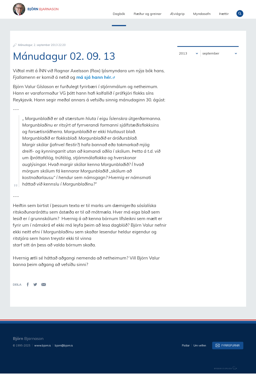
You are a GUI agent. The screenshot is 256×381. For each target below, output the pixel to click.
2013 (183, 61)
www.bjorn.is (42, 353)
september (210, 61)
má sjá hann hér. (94, 84)
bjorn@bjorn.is (64, 353)
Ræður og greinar (147, 14)
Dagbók (119, 14)
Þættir (224, 14)
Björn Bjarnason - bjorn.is (50, 13)
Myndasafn (202, 14)
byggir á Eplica (225, 375)
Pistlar (186, 353)
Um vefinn (200, 353)
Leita (239, 13)
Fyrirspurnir (231, 353)
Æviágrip (177, 14)
